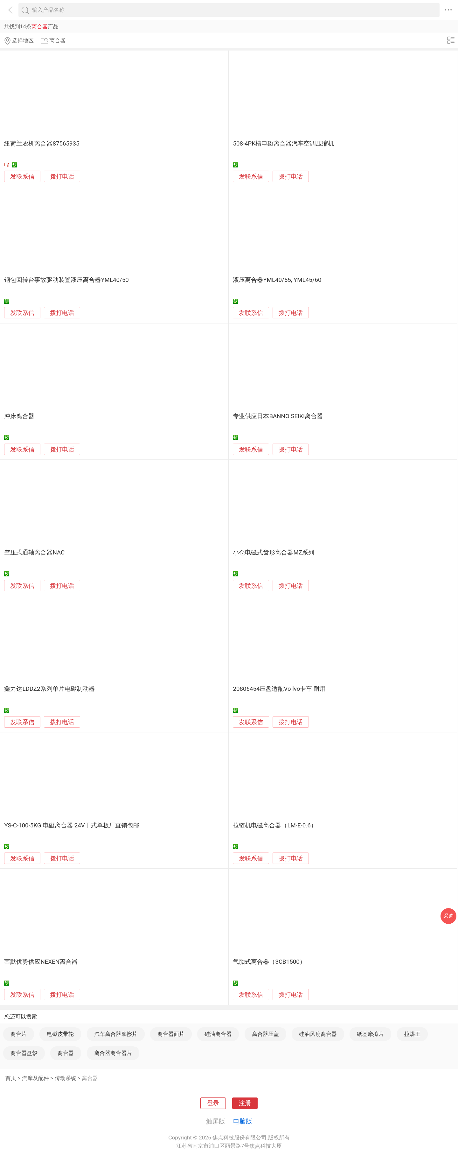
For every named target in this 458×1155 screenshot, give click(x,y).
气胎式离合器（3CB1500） (269, 961)
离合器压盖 (265, 1034)
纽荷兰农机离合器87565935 (41, 143)
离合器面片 (170, 1034)
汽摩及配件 (35, 1078)
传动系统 (65, 1078)
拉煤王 (412, 1034)
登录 (213, 1103)
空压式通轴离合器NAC (34, 552)
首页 (10, 1078)
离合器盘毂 (24, 1053)
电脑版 (242, 1121)
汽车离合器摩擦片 (115, 1034)
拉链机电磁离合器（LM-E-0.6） (274, 825)
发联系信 (22, 176)
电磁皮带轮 (60, 1034)
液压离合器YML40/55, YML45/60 (277, 279)
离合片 (18, 1034)
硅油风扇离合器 (318, 1034)
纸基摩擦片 (370, 1034)
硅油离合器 (218, 1034)
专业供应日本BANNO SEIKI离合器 (278, 416)
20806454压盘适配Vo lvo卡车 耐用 (279, 688)
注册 (245, 1103)
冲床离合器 (19, 416)
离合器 (66, 1053)
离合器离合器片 (113, 1053)
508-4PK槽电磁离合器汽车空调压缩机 (283, 143)
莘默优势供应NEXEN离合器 (41, 961)
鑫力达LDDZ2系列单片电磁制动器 (49, 688)
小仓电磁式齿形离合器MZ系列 (273, 552)
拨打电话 (62, 176)
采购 (448, 916)
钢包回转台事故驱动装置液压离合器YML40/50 (66, 279)
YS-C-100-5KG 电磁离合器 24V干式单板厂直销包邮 (71, 825)
